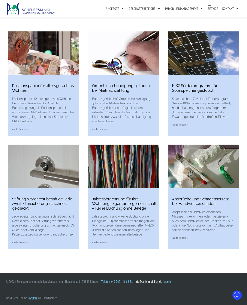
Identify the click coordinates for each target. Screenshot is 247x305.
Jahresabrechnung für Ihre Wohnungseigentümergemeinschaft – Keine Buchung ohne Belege (124, 203)
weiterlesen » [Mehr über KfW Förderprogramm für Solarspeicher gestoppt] (180, 124)
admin (168, 281)
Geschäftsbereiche (142, 8)
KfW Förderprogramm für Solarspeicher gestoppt (194, 88)
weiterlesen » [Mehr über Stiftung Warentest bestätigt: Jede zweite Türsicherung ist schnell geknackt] (20, 242)
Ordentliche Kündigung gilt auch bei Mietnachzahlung (121, 88)
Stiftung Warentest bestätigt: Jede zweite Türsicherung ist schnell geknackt (42, 203)
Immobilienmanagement (181, 8)
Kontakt (228, 8)
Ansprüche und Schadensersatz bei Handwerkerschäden (200, 201)
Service (213, 8)
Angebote (112, 8)
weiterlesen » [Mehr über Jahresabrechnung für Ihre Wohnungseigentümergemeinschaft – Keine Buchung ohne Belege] (100, 242)
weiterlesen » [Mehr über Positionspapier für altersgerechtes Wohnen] (20, 129)
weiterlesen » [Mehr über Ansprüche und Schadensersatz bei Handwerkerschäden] (180, 237)
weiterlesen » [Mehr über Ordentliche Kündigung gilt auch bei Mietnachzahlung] (100, 129)
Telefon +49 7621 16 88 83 (117, 281)
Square (33, 298)
